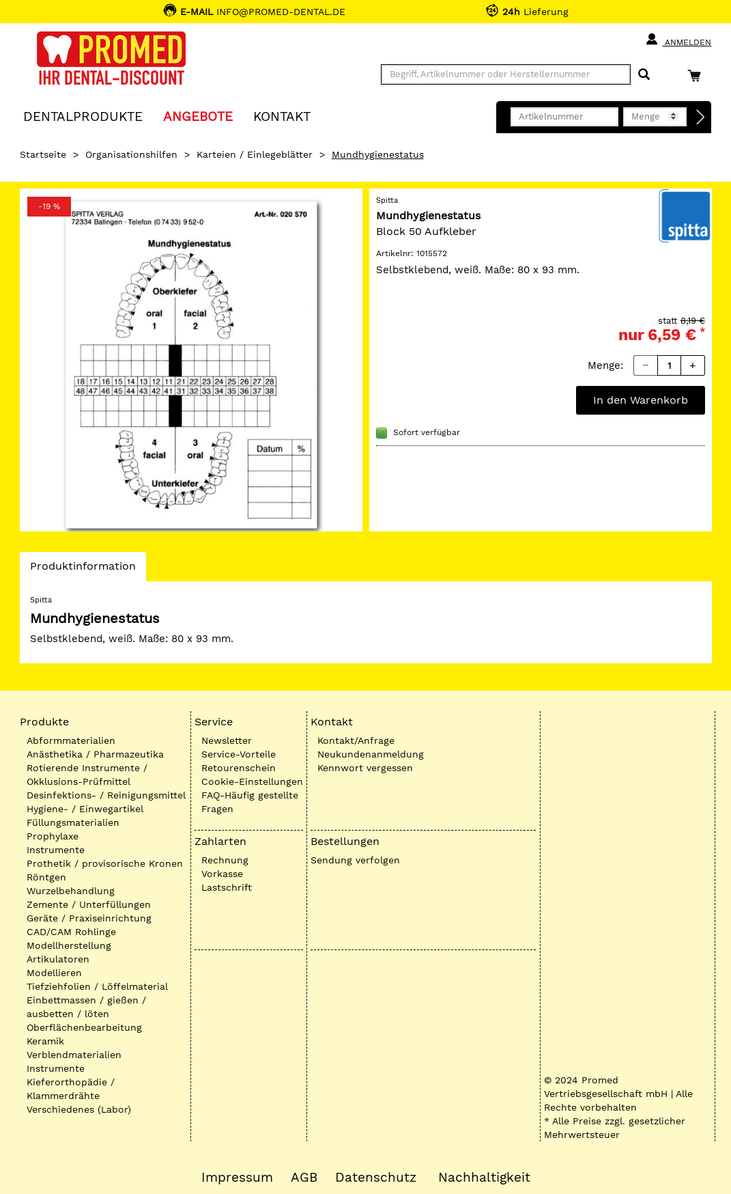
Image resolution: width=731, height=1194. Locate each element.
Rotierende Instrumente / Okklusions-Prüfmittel (87, 774)
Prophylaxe (52, 836)
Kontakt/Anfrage (356, 740)
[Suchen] (644, 74)
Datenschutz (375, 1177)
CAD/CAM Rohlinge (71, 931)
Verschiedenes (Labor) (79, 1109)
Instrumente (56, 849)
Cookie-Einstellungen (252, 781)
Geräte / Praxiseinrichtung (89, 918)
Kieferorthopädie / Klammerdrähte (71, 1089)
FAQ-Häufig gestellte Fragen (249, 802)
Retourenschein (238, 767)
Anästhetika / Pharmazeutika (95, 754)
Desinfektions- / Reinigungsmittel (106, 795)
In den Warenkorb (640, 399)
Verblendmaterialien (74, 1054)
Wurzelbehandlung (71, 890)
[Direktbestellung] (701, 117)
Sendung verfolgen (355, 860)
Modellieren (54, 972)
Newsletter (226, 740)
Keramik (45, 1041)
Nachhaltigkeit (484, 1177)
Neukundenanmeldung (370, 754)
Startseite (43, 154)
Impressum (237, 1177)
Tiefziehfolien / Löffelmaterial (97, 986)
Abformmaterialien (71, 740)
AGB (304, 1177)
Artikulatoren (58, 959)
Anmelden (678, 39)
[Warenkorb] (697, 75)
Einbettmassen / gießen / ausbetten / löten (86, 1007)
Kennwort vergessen (365, 767)
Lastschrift (226, 887)
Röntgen (46, 877)
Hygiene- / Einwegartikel (85, 808)
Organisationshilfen (131, 154)
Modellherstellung (69, 945)
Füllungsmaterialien (73, 822)
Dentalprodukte (83, 115)
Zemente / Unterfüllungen (89, 904)
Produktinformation (82, 569)
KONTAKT (282, 115)
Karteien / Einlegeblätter (255, 154)
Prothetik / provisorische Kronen (105, 863)
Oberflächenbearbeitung (84, 1027)
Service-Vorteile (238, 754)
